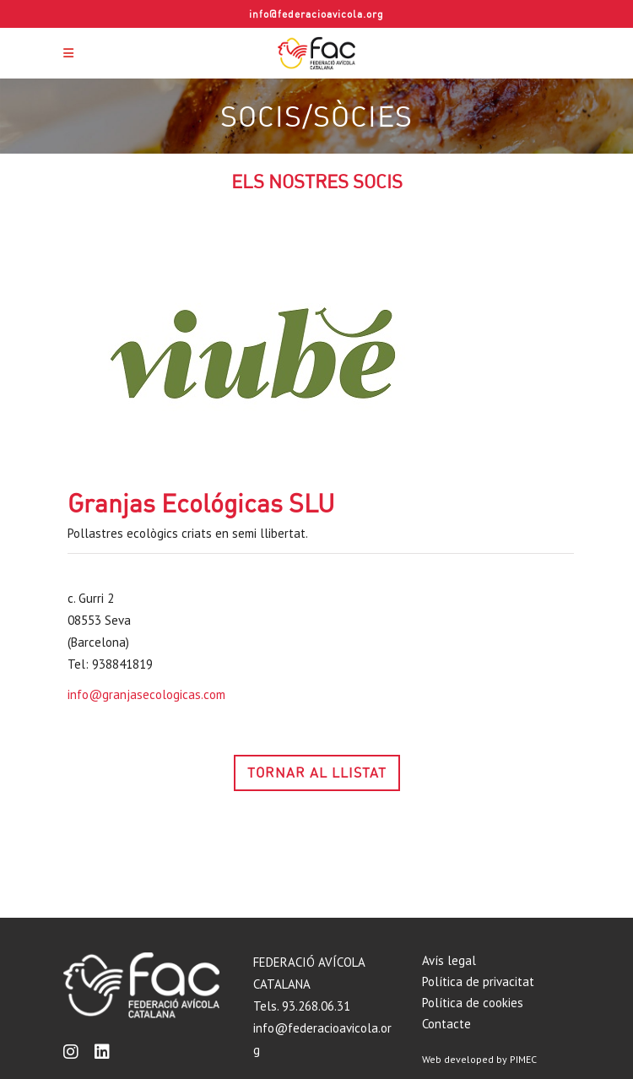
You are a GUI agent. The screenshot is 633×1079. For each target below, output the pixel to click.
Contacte (446, 1024)
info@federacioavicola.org (316, 14)
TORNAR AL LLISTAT (317, 772)
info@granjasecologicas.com (146, 694)
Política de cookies (472, 1003)
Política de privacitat (478, 981)
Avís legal (449, 960)
